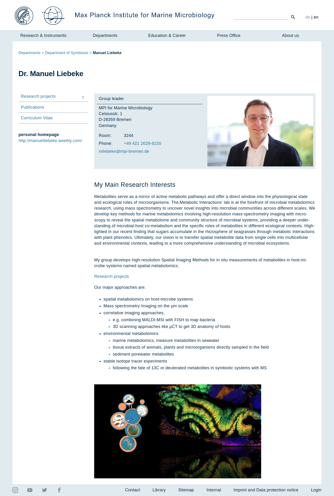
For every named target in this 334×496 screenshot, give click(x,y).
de (307, 17)
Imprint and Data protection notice (266, 490)
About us (290, 35)
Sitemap (186, 490)
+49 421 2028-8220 (142, 143)
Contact (132, 490)
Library (159, 490)
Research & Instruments (43, 35)
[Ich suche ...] (261, 17)
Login (316, 490)
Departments (105, 35)
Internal (214, 490)
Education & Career (167, 35)
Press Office (229, 35)
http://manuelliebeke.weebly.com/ (50, 140)
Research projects (111, 276)
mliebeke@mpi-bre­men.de (124, 151)
